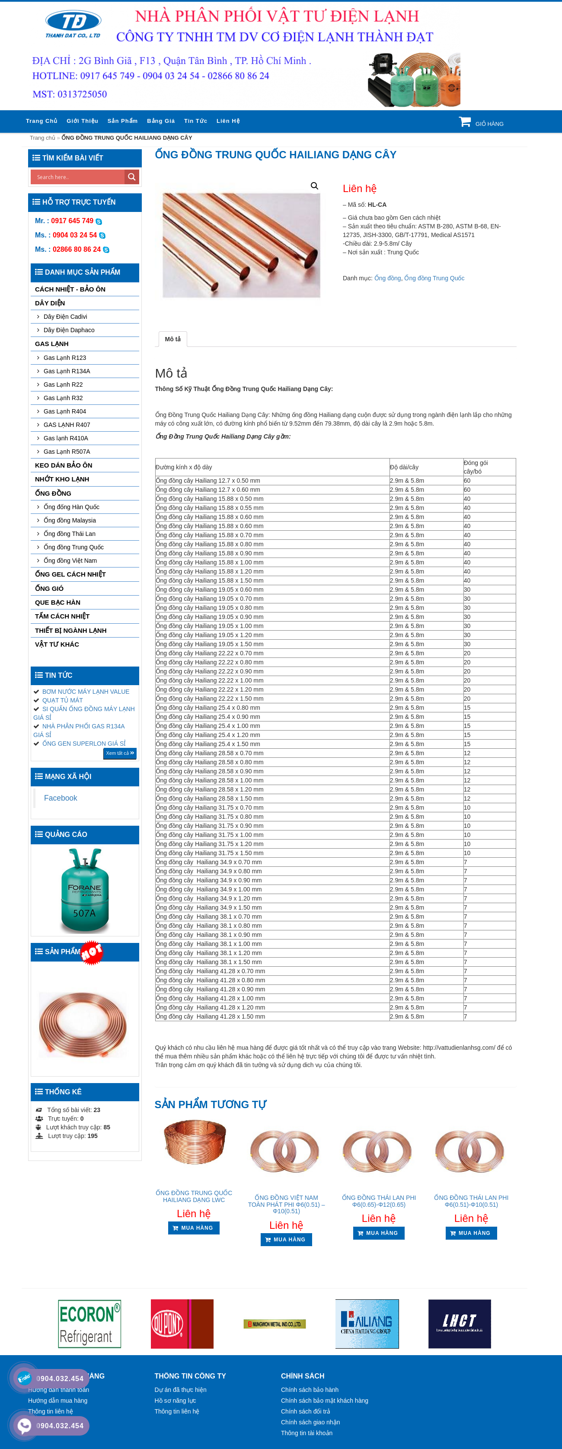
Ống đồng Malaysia (70, 520)
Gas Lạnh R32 (63, 397)
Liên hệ (228, 121)
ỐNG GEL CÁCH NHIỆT (70, 574)
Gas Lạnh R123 (65, 357)
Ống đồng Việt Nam (70, 560)
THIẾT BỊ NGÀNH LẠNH (71, 630)
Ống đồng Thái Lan (70, 533)
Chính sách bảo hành (309, 1389)
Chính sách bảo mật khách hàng (324, 1400)
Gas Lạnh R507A (67, 451)
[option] (89, 1324)
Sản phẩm (123, 121)
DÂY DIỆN (50, 303)
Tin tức (196, 121)
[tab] (173, 339)
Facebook (60, 798)
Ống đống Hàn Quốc (71, 506)
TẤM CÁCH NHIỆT (62, 616)
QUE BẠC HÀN (57, 602)
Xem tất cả (120, 753)
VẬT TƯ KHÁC (57, 644)
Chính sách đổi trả (305, 1411)
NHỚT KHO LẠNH (62, 479)
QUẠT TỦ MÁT (62, 700)
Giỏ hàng (489, 124)
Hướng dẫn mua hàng (57, 1400)
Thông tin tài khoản (306, 1433)
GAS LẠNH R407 (67, 424)
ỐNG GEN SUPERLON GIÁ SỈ (84, 743)
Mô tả (173, 339)
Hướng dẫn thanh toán (58, 1389)
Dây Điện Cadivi (65, 316)
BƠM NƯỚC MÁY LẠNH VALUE (86, 691)
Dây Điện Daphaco (69, 330)
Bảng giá (161, 121)
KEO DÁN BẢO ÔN (64, 465)
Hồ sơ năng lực (175, 1400)
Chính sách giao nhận (310, 1422)
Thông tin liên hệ (50, 1411)
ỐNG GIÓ (49, 588)
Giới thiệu (82, 121)
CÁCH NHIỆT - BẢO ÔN (70, 289)
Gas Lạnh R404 (65, 411)
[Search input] (79, 177)
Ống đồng (387, 278)
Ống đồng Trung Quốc (434, 278)
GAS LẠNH (52, 343)
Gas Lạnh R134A (67, 371)
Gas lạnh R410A (66, 438)
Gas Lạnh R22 (63, 384)
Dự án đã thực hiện (181, 1389)
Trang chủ (41, 121)
